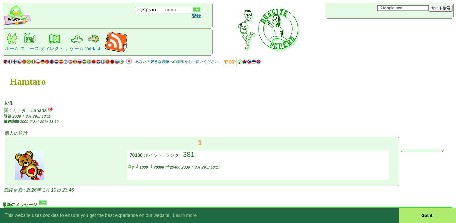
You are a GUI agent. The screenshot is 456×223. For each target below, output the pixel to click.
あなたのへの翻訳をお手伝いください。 (178, 61)
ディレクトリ (54, 48)
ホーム (12, 48)
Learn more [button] (185, 215)
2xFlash (93, 48)
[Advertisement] (360, 28)
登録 (196, 15)
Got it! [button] (427, 215)
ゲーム (77, 48)
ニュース (29, 48)
